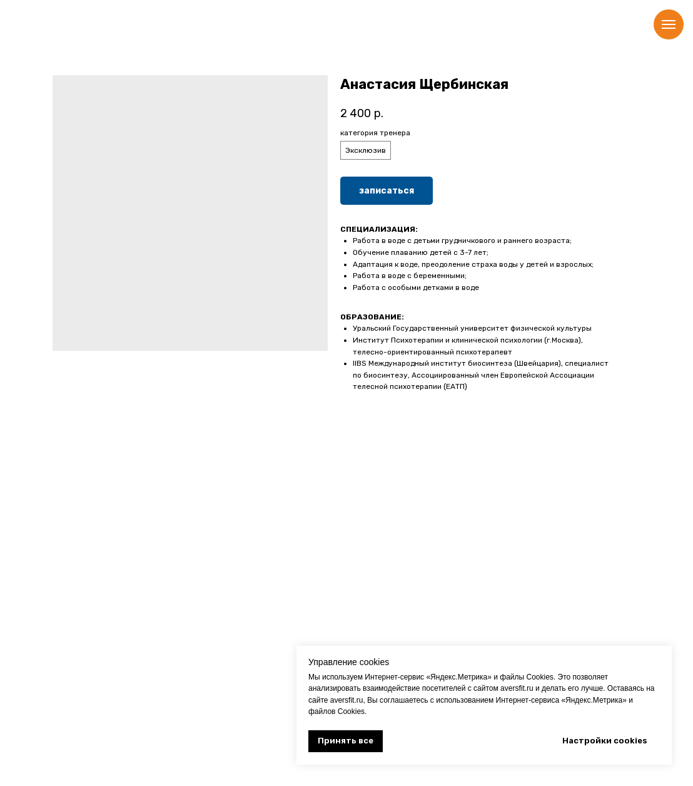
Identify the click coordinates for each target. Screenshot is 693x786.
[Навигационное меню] (668, 24)
